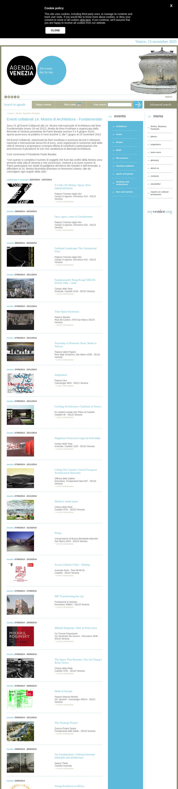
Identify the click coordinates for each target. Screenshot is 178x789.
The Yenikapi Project (66, 722)
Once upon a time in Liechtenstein (73, 216)
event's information (64, 201)
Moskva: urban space (66, 501)
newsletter (156, 184)
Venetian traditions (125, 166)
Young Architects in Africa (69, 786)
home (11, 113)
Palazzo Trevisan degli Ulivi (68, 194)
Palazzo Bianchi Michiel (66, 697)
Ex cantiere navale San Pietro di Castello (75, 412)
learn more (156, 152)
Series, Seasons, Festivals (28, 113)
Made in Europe (63, 691)
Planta (58, 533)
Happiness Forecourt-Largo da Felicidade (77, 438)
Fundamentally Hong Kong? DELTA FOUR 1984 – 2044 (75, 281)
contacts (155, 176)
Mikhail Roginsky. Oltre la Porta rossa (76, 627)
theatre (119, 142)
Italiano (168, 97)
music (119, 134)
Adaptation (61, 374)
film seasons (122, 158)
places (154, 136)
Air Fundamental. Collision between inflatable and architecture (75, 756)
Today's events (43, 104)
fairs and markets (124, 192)
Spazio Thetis (61, 763)
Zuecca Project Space (65, 728)
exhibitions (121, 126)
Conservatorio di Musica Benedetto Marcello (76, 538)
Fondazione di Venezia (66, 602)
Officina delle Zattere (65, 478)
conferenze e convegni (18, 180)
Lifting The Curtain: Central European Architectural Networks (76, 471)
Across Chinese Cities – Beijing (72, 564)
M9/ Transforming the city (69, 596)
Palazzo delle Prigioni (65, 352)
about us (155, 168)
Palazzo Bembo (62, 317)
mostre (10, 211)
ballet (118, 150)
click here (85, 19)
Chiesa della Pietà (63, 507)
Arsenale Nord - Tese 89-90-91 (70, 570)
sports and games (124, 174)
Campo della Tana (63, 288)
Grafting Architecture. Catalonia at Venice (78, 406)
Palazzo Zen (61, 380)
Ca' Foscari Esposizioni (66, 633)
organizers (156, 144)
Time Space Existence (67, 311)
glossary (155, 160)
